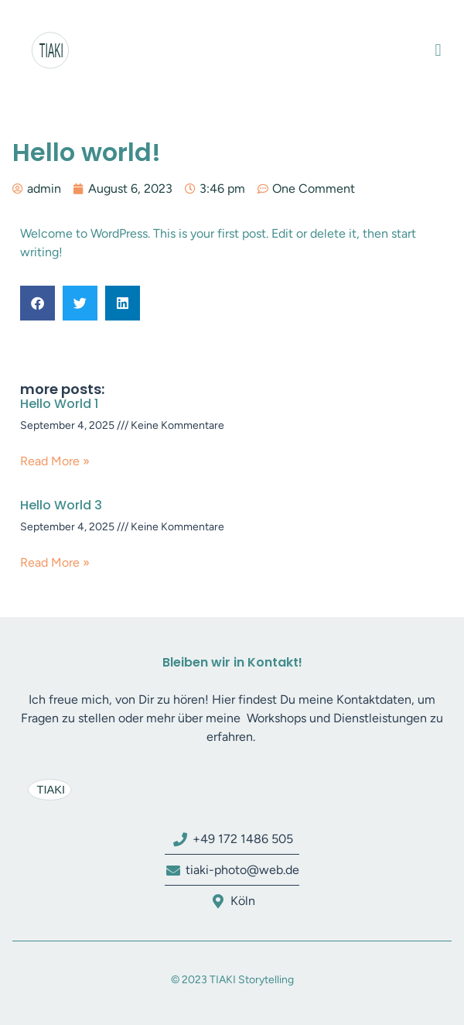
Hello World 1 (59, 404)
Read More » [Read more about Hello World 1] (55, 461)
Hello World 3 (61, 505)
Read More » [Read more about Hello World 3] (55, 562)
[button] (438, 50)
